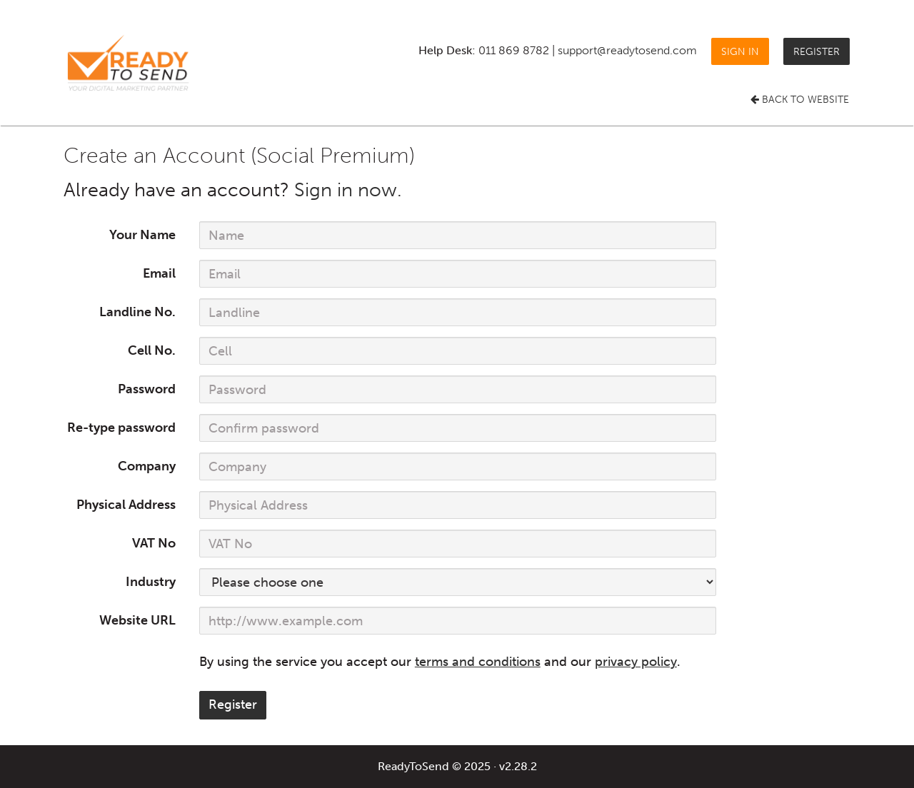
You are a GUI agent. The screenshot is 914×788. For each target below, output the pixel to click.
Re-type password (121, 427)
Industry (151, 582)
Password (147, 389)
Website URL (137, 620)
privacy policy (636, 662)
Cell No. (152, 350)
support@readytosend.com (627, 50)
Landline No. (137, 312)
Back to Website (799, 100)
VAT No (154, 543)
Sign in (740, 51)
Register (816, 51)
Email (159, 273)
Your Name (142, 235)
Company (147, 466)
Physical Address (126, 504)
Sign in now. (348, 189)
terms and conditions (478, 662)
